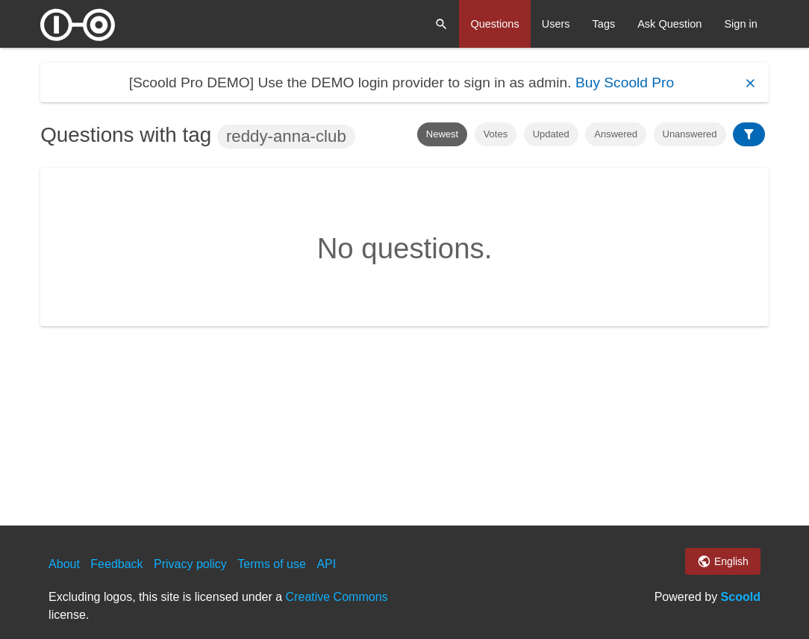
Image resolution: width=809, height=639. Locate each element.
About (64, 564)
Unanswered (690, 134)
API (326, 564)
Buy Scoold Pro (624, 82)
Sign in (740, 24)
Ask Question (669, 24)
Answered (615, 134)
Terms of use (271, 564)
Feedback (116, 564)
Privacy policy (190, 564)
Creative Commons (337, 596)
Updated (551, 134)
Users (556, 24)
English (723, 561)
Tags (604, 24)
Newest (442, 134)
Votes (496, 134)
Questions (494, 24)
